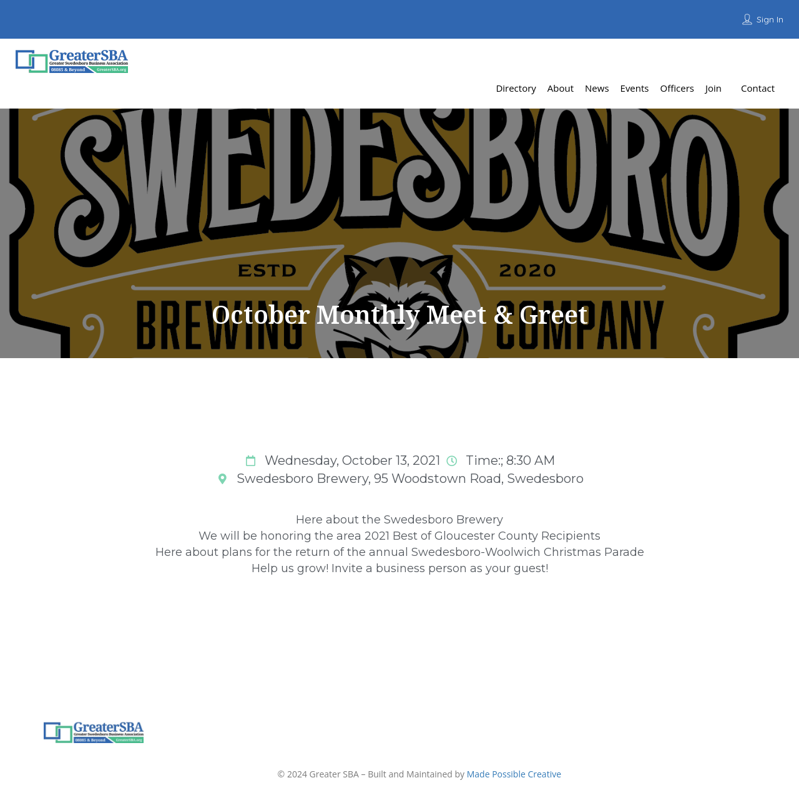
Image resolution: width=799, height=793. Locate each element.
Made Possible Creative (514, 774)
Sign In (770, 19)
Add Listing (753, 59)
